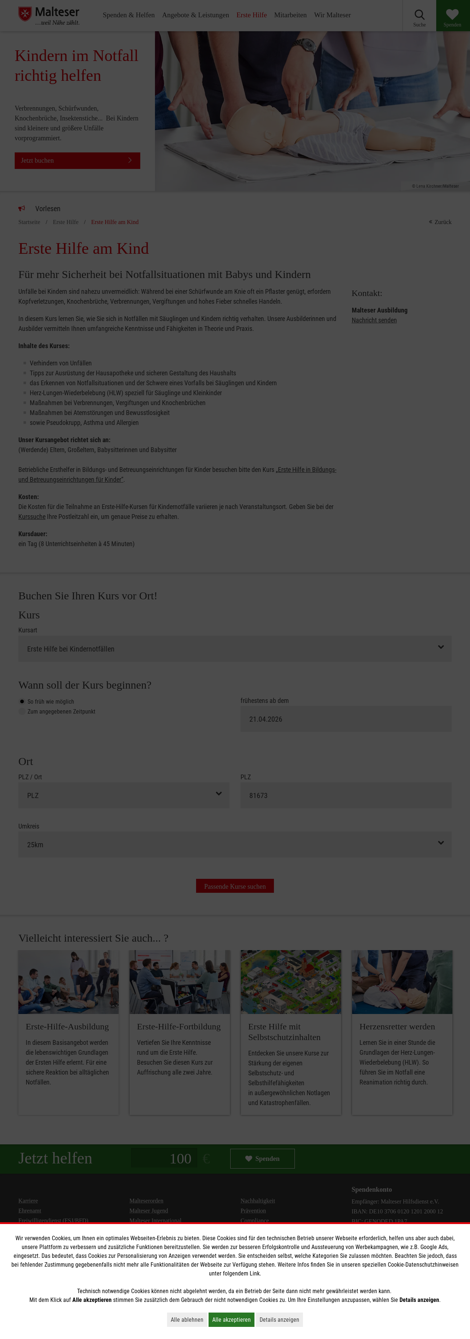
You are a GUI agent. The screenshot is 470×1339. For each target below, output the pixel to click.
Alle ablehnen (189, 1319)
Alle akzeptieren (233, 1319)
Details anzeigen (281, 1319)
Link (255, 1273)
